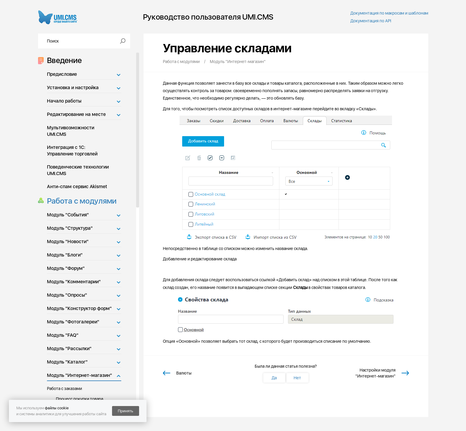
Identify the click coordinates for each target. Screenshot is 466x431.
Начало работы (64, 101)
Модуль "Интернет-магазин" (79, 375)
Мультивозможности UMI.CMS (70, 131)
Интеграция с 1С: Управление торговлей (72, 150)
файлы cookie (57, 408)
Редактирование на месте (76, 114)
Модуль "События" (68, 215)
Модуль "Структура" (70, 228)
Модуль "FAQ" (62, 335)
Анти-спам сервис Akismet (77, 186)
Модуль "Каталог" (67, 362)
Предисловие (62, 74)
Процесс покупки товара (79, 399)
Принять (125, 411)
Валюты (183, 373)
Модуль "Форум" (66, 268)
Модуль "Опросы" (67, 295)
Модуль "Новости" (68, 241)
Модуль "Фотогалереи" (73, 322)
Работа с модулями (80, 200)
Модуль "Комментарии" (74, 281)
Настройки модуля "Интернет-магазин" (375, 373)
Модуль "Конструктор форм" (79, 308)
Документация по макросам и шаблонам (389, 13)
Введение (62, 60)
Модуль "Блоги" (65, 255)
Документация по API (370, 20)
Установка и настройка (73, 87)
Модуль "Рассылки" (69, 348)
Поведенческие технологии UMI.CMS (78, 170)
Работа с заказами (64, 388)
